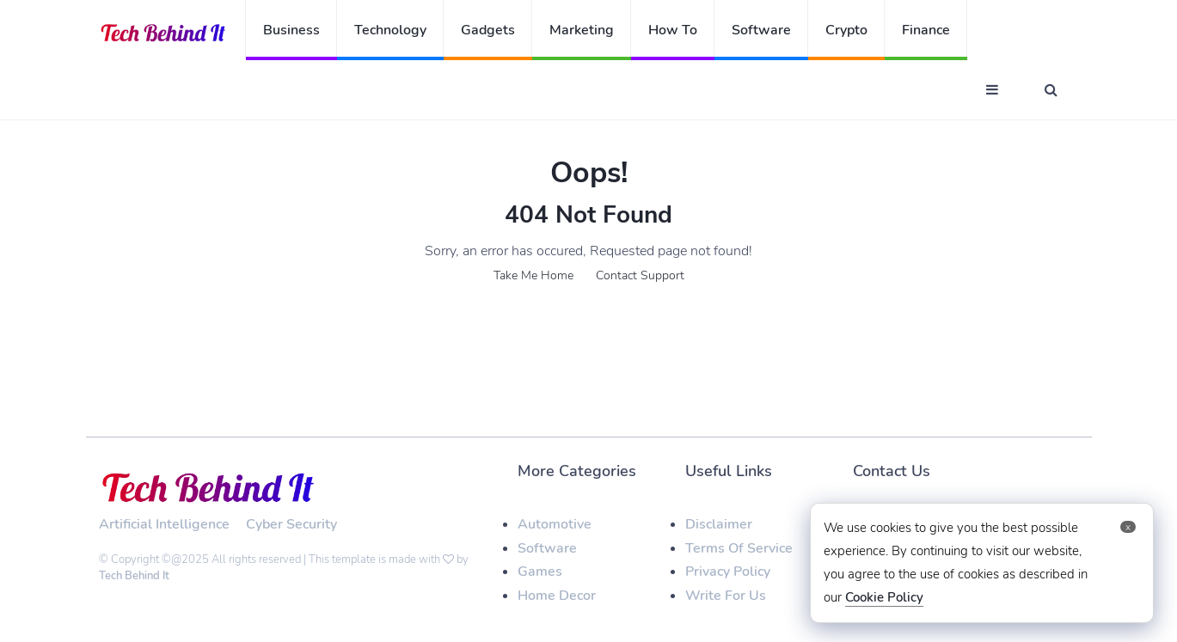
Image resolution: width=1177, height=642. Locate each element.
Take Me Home (533, 275)
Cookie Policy (884, 597)
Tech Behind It (134, 576)
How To (672, 30)
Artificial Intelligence (164, 524)
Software (761, 30)
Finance (926, 30)
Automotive (555, 524)
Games (540, 571)
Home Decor (557, 595)
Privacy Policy (727, 571)
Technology (390, 30)
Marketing (581, 30)
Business (291, 30)
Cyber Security (291, 524)
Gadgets (488, 30)
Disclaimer (718, 524)
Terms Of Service (739, 548)
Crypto (846, 30)
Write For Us (725, 595)
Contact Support (640, 275)
